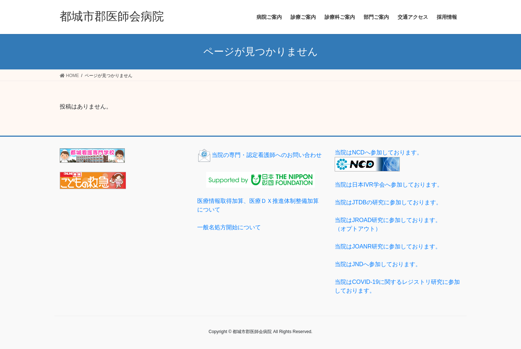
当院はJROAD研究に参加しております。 (398, 225)
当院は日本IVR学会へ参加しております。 (389, 185)
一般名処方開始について (229, 227)
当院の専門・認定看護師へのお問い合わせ (259, 155)
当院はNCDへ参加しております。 (379, 152)
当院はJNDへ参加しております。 (378, 264)
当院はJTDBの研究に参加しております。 (388, 202)
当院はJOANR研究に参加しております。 (388, 246)
